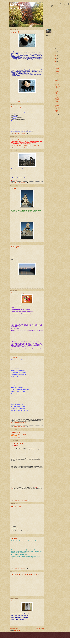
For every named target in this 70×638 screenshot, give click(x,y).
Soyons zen (14, 538)
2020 (55, 52)
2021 (55, 51)
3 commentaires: (23, 101)
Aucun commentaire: (24, 500)
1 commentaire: (23, 437)
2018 (55, 55)
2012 (55, 64)
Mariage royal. (15, 139)
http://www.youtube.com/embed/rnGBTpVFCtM (18, 434)
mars (56, 113)
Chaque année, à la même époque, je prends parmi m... (57, 87)
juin (56, 76)
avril (56, 79)
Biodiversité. (15, 32)
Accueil (26, 628)
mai (56, 77)
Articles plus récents (14, 628)
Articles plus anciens (39, 628)
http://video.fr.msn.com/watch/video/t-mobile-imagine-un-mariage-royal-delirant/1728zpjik (25, 145)
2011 (55, 65)
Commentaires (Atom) (17, 630)
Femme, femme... (16, 601)
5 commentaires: (23, 426)
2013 (55, 62)
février (57, 114)
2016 (55, 58)
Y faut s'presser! (16, 247)
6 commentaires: (23, 133)
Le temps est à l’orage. (18, 293)
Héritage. (14, 188)
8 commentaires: (23, 182)
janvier (57, 116)
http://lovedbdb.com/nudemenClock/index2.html (18, 422)
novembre (57, 68)
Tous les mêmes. (16, 506)
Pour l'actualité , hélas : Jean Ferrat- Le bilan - (25, 574)
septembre (57, 71)
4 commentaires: (23, 240)
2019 (55, 54)
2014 (55, 61)
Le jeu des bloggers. (17, 107)
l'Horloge (14, 358)
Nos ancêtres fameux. (18, 443)
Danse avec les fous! (17, 432)
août (56, 73)
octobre (57, 69)
